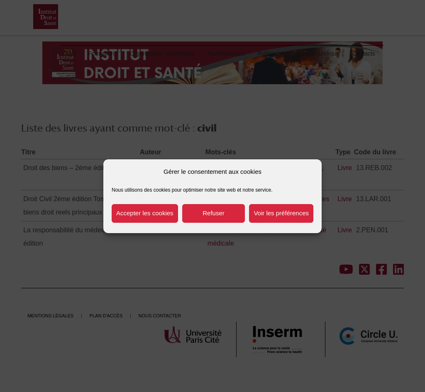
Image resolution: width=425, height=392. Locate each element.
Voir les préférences (281, 213)
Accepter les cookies (144, 213)
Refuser (214, 213)
